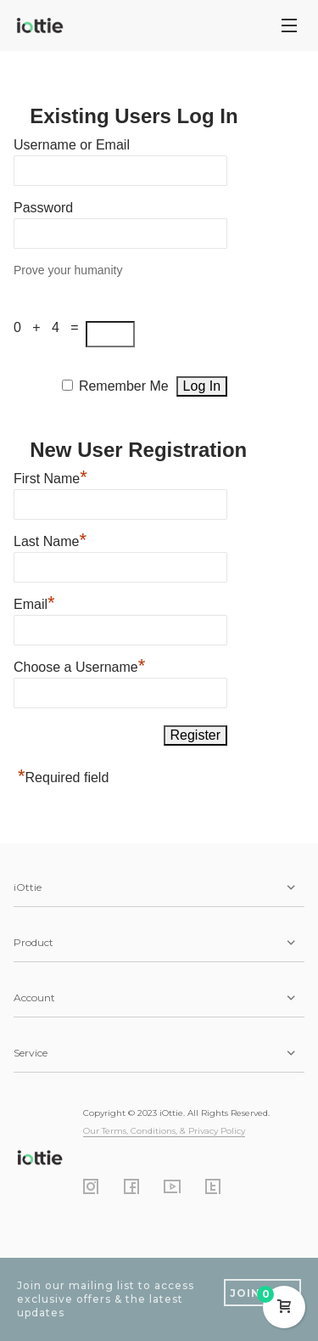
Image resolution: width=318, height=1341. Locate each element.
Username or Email (72, 145)
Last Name (50, 539)
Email (34, 602)
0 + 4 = (50, 327)
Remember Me (124, 386)
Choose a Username (79, 665)
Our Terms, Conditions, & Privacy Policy (164, 1130)
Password (43, 207)
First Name (50, 476)
